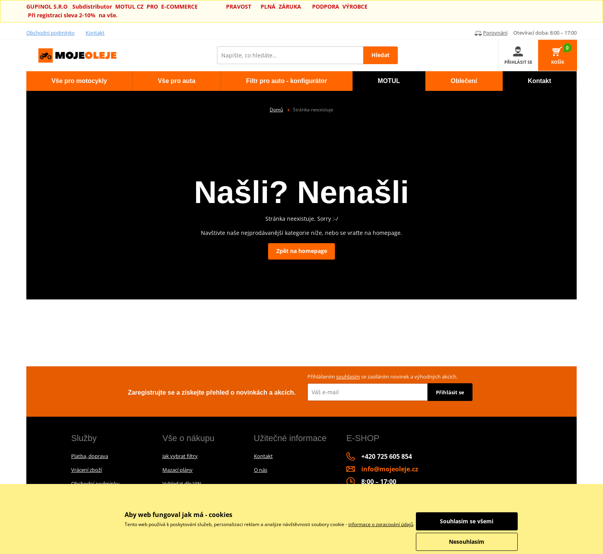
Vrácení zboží (86, 469)
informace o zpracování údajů (380, 524)
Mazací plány (177, 469)
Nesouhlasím (474, 541)
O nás (260, 469)
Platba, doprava (89, 456)
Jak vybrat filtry (180, 456)
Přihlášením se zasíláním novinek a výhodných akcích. (382, 376)
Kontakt (95, 32)
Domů (276, 109)
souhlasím (348, 376)
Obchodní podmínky (50, 32)
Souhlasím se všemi (474, 521)
